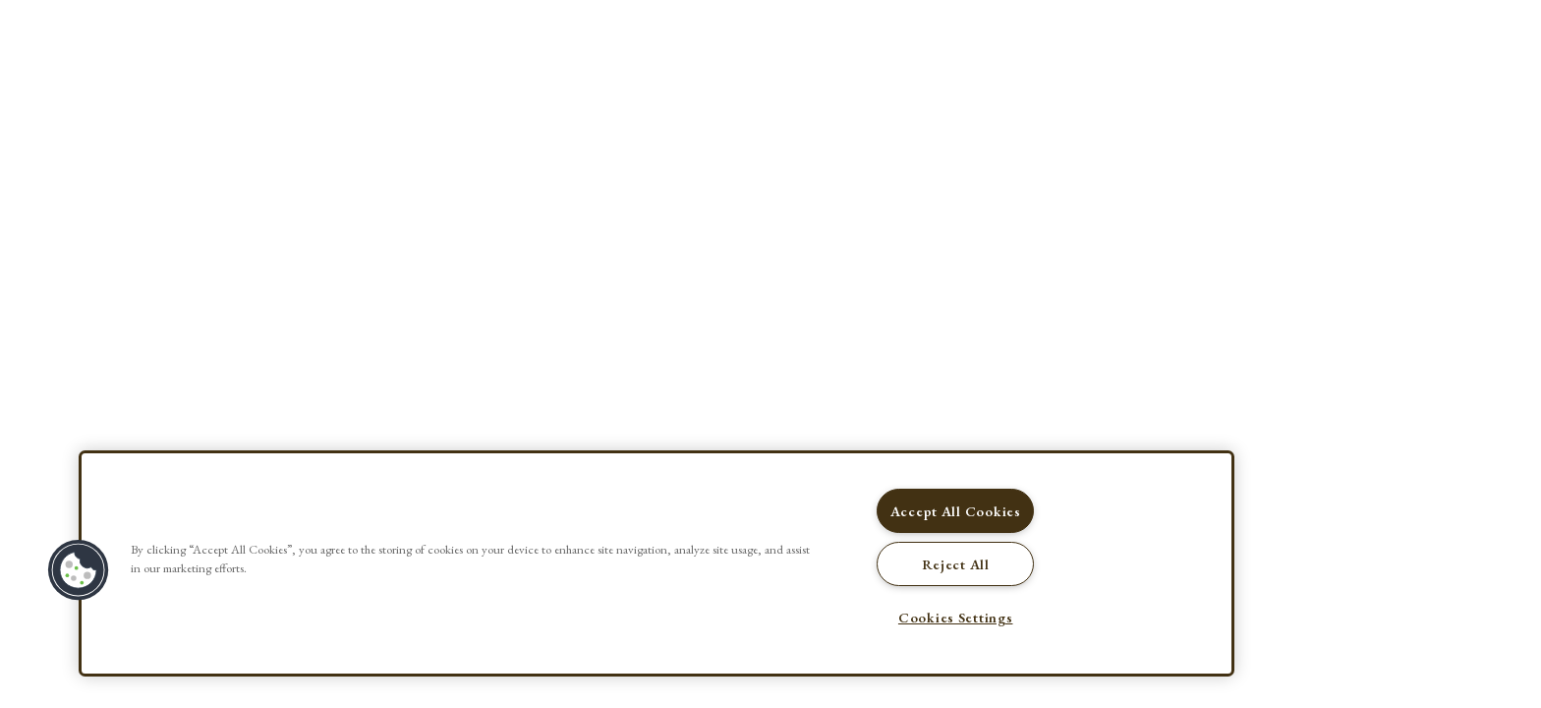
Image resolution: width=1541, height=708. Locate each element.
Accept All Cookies (955, 511)
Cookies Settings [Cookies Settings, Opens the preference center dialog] (955, 617)
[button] (78, 570)
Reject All (956, 564)
